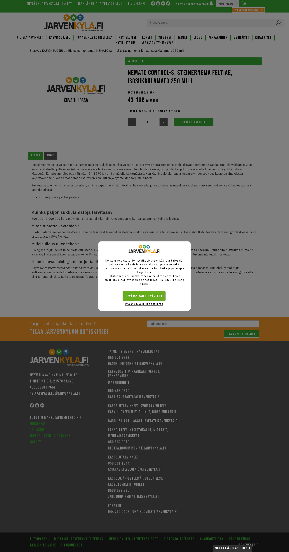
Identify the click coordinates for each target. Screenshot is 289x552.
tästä (144, 283)
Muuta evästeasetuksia (232, 548)
